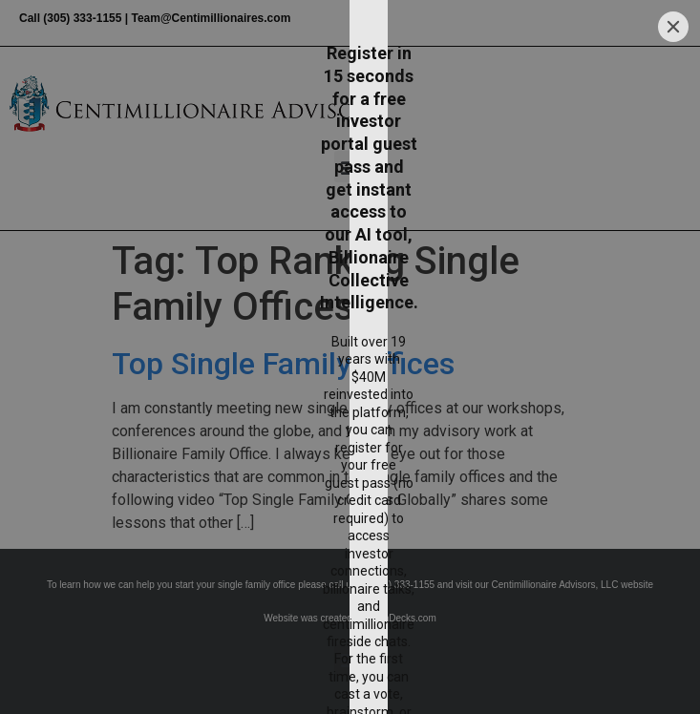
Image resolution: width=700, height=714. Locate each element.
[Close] (673, 98)
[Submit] (526, 595)
